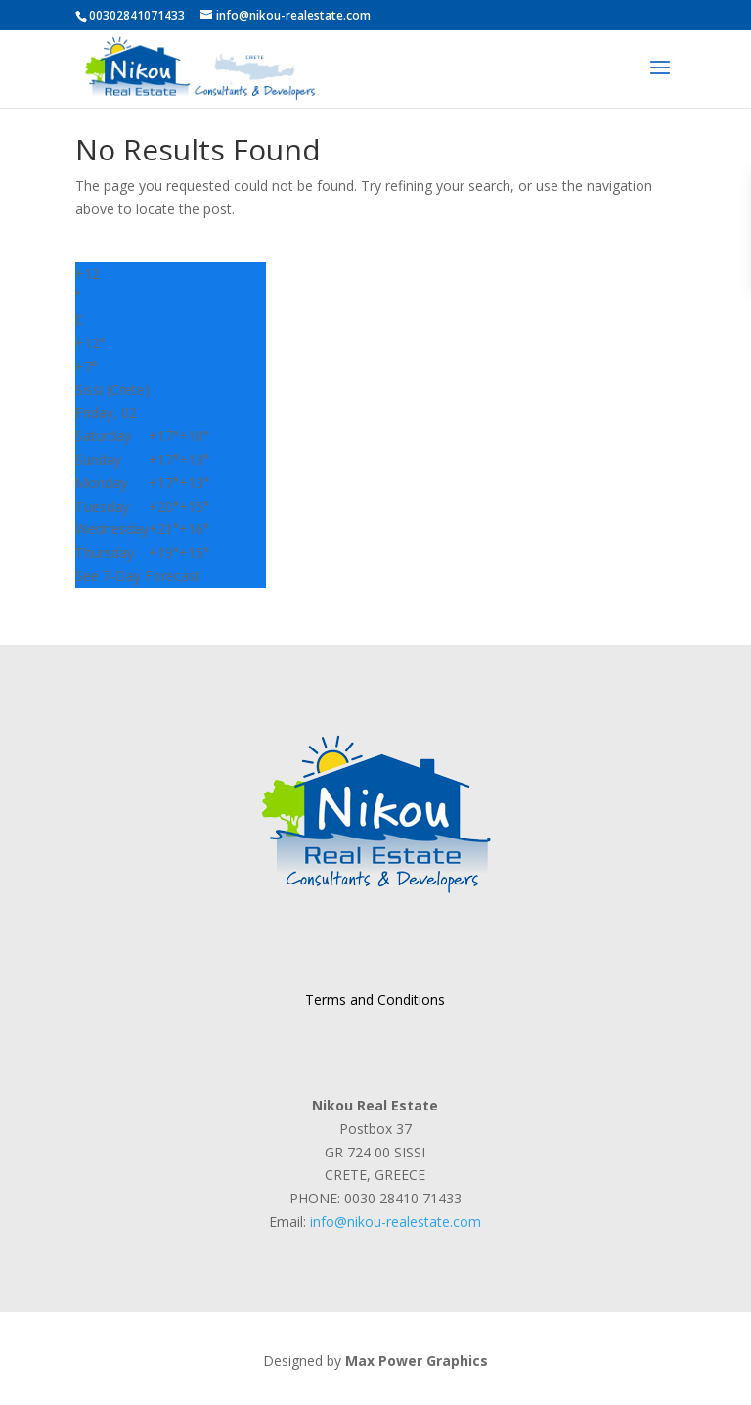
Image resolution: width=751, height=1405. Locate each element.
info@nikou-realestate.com (395, 1221)
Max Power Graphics (416, 1360)
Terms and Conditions (375, 999)
